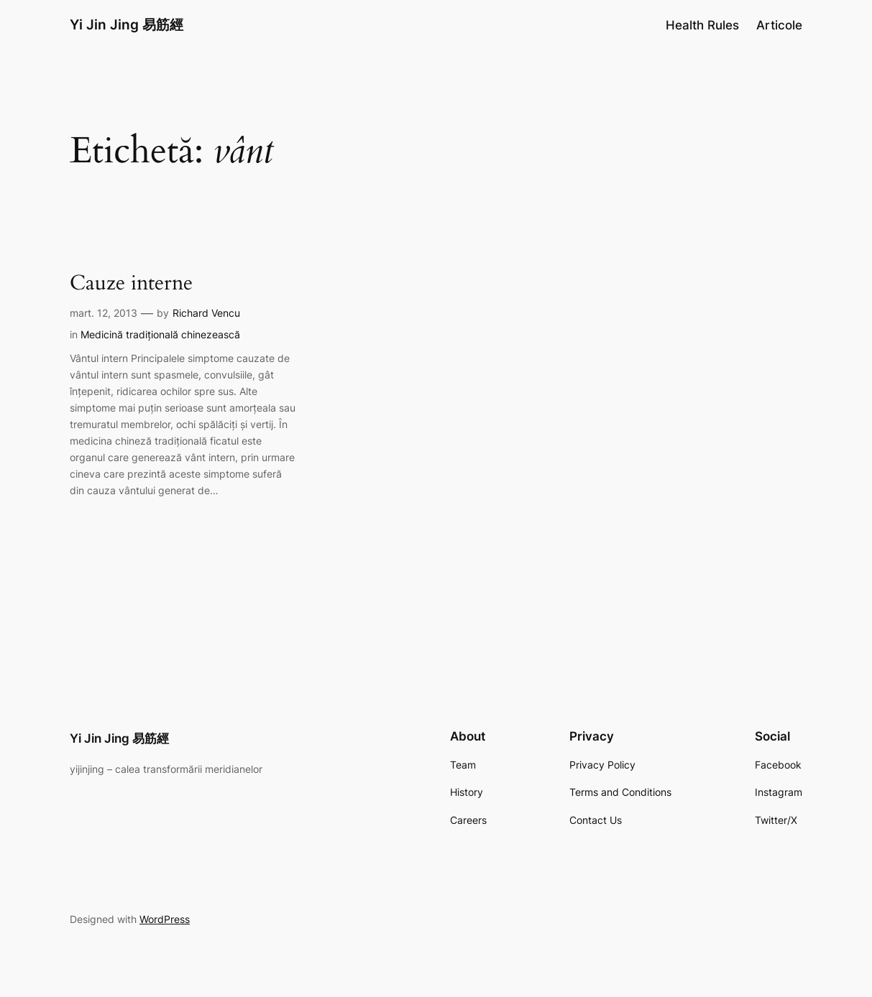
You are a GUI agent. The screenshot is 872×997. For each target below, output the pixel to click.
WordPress (164, 919)
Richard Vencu (206, 313)
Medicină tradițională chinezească (160, 334)
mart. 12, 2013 (103, 313)
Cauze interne (131, 283)
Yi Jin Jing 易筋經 (126, 25)
